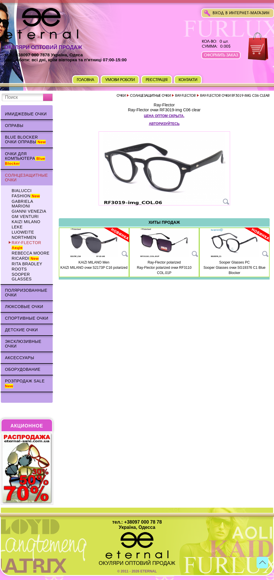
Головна (85, 79)
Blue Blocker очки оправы (25, 139)
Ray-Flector (26, 245)
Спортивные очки (26, 318)
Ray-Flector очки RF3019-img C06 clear (164, 110)
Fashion (26, 196)
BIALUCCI (22, 190)
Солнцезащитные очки (26, 177)
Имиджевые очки (26, 114)
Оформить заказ (221, 55)
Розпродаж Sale (25, 383)
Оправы (14, 125)
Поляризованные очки (26, 292)
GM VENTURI (25, 216)
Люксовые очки (24, 306)
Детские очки (21, 329)
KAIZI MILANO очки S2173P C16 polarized (94, 268)
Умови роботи (120, 79)
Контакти (188, 79)
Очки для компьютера (25, 158)
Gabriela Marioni (22, 203)
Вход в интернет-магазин (241, 12)
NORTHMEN (24, 237)
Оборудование (22, 369)
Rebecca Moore (30, 253)
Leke (17, 227)
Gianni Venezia (29, 211)
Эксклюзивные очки (23, 343)
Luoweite (23, 232)
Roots (19, 269)
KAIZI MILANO (26, 221)
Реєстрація (157, 79)
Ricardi (25, 258)
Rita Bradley (27, 264)
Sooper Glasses (22, 276)
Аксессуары (19, 357)
